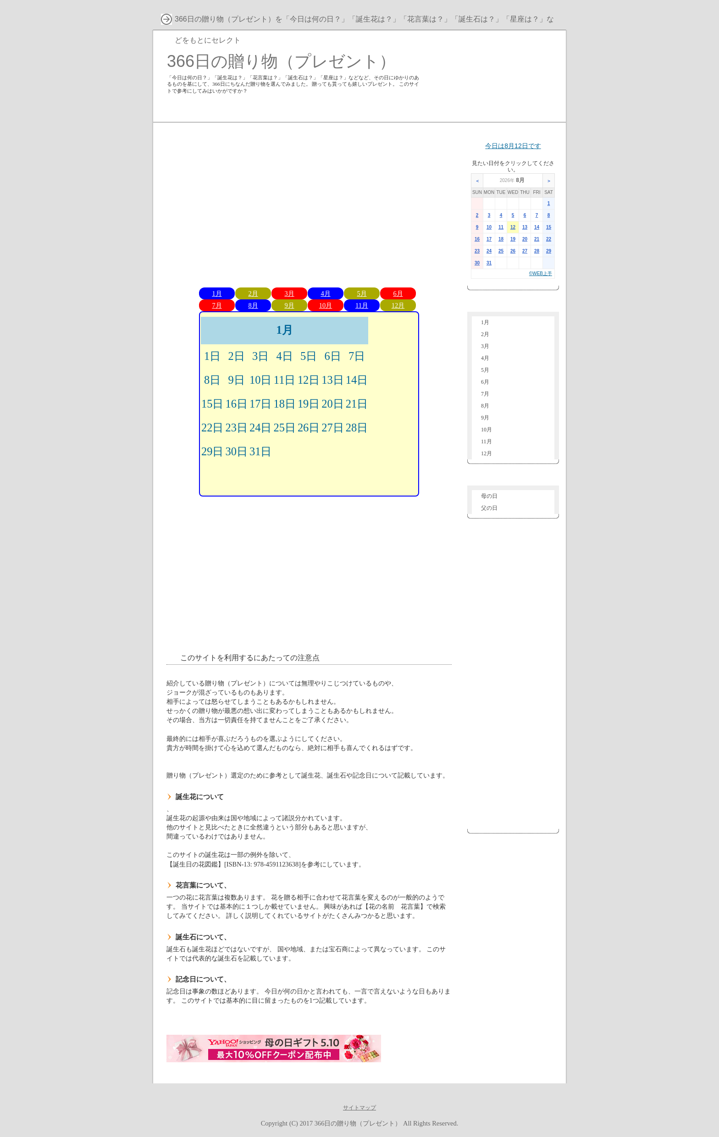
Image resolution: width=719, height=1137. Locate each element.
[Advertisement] (309, 202)
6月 (398, 293)
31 (489, 262)
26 (512, 251)
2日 (236, 356)
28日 (357, 427)
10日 (260, 380)
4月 (325, 293)
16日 (236, 403)
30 (477, 262)
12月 (398, 305)
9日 (236, 380)
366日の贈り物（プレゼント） (281, 61)
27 (524, 251)
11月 (361, 305)
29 (548, 251)
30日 (236, 451)
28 (536, 251)
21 (536, 239)
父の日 (489, 508)
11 (500, 227)
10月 (325, 305)
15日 (212, 403)
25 (500, 251)
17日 (260, 403)
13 (524, 227)
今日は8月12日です (513, 145)
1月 (216, 293)
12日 (309, 380)
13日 (332, 380)
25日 (284, 427)
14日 (357, 380)
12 (512, 227)
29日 (212, 451)
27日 (332, 427)
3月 (289, 293)
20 (524, 239)
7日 (356, 356)
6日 (332, 356)
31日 (260, 451)
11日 (285, 380)
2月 (253, 293)
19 (512, 239)
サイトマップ (359, 1107)
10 (489, 227)
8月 (253, 305)
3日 (260, 356)
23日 (236, 427)
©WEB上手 (540, 273)
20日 (332, 403)
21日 (357, 403)
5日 (308, 356)
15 (548, 227)
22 (548, 239)
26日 (309, 427)
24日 (260, 427)
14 (536, 227)
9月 (289, 305)
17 (489, 239)
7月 (216, 305)
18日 (284, 403)
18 (500, 239)
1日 (212, 356)
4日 (285, 356)
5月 (361, 293)
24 (489, 251)
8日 (212, 380)
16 (477, 239)
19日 (309, 403)
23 (477, 251)
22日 (212, 427)
